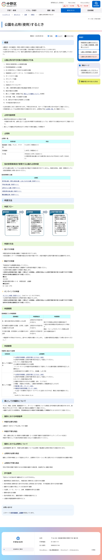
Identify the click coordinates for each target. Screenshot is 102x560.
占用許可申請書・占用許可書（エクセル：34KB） (29, 357)
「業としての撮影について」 (31, 93)
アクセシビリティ (74, 550)
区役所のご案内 (18, 549)
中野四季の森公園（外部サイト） (12, 191)
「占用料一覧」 (49, 109)
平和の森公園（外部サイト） (10, 184)
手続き (33, 14)
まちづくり (17, 14)
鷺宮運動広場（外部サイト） (10, 194)
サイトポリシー (43, 550)
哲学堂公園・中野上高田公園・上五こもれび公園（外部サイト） (21, 181)
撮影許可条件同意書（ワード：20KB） (26, 388)
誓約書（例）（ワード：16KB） (24, 386)
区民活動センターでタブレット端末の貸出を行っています (89, 71)
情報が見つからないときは (89, 81)
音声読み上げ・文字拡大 (57, 2)
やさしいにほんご (85, 2)
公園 (25, 14)
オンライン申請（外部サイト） (12, 295)
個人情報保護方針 (54, 550)
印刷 (51, 36)
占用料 (7, 133)
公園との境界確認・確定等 (89, 52)
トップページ (6, 14)
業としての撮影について (15, 401)
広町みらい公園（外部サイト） (11, 188)
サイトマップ (64, 550)
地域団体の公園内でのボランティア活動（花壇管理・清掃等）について (89, 45)
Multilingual (72, 2)
